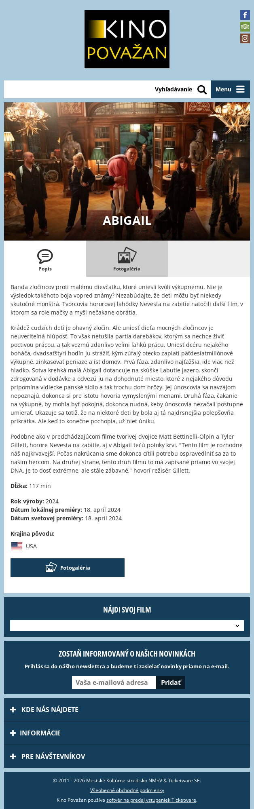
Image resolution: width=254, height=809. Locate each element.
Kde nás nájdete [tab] (44, 709)
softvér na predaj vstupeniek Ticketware (151, 799)
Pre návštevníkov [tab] (47, 756)
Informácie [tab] (35, 733)
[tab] (45, 259)
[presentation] (45, 259)
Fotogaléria (67, 568)
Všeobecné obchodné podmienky (127, 790)
